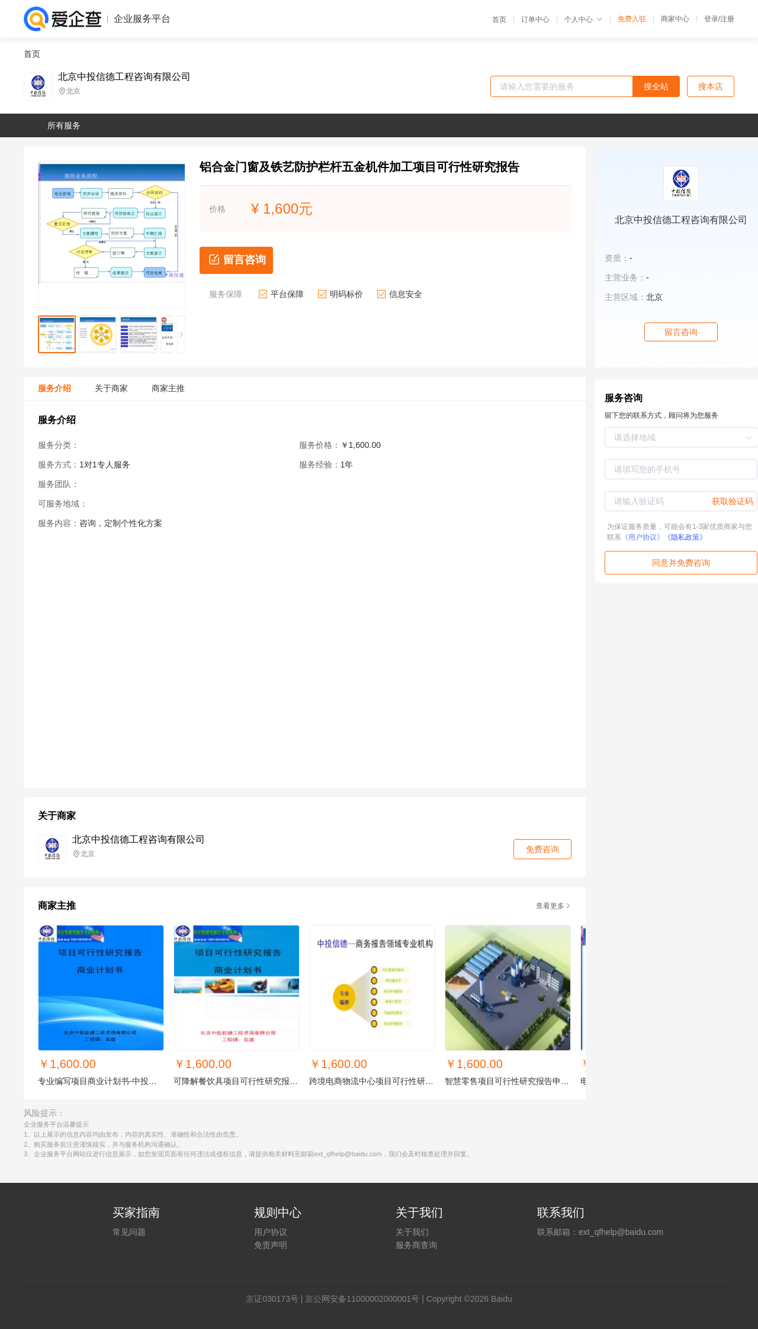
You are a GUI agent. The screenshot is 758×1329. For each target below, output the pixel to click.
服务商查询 (416, 1245)
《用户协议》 (642, 537)
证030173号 (276, 1299)
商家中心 (675, 18)
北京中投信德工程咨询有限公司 (124, 77)
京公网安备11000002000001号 (362, 1299)
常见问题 (129, 1232)
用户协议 (270, 1232)
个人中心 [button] (583, 19)
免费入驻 (632, 18)
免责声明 (270, 1245)
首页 (499, 19)
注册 (727, 19)
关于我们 (412, 1232)
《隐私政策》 (685, 537)
